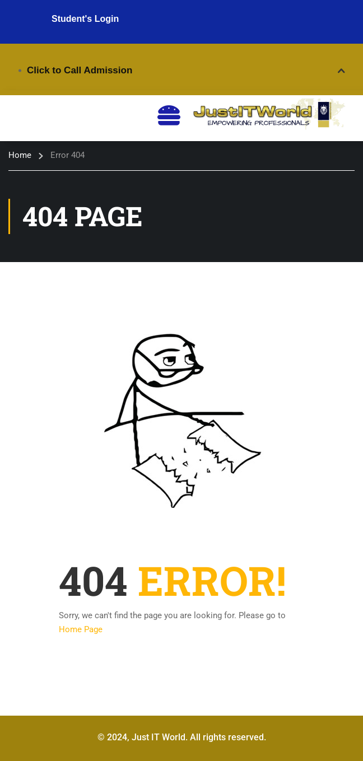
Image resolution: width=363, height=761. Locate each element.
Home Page (81, 629)
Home (19, 155)
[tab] (181, 70)
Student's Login (85, 19)
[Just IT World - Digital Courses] (268, 115)
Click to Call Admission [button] (79, 70)
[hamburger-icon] (169, 116)
